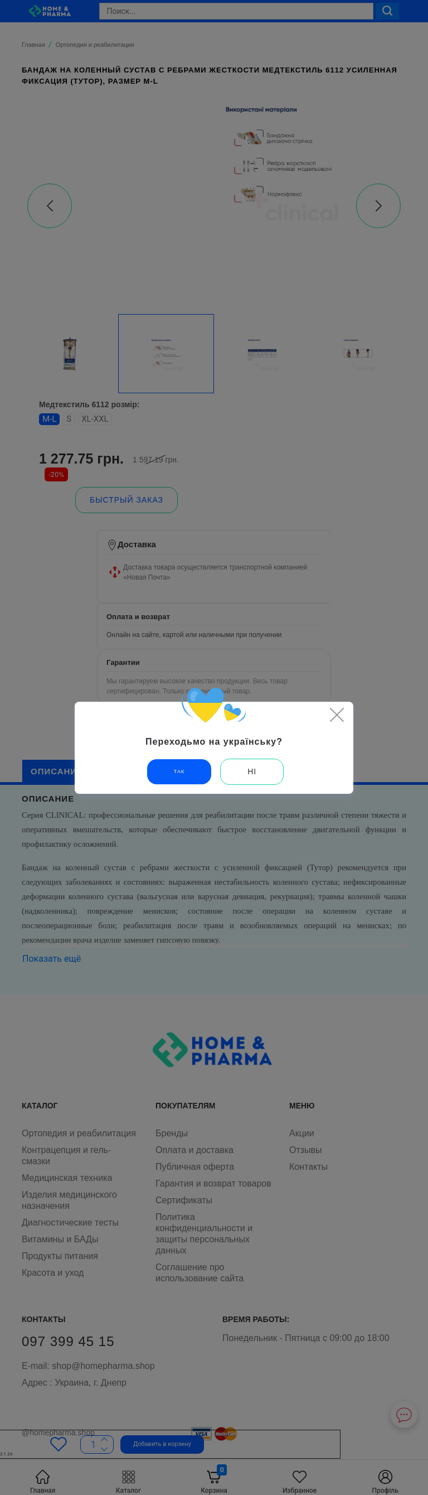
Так (179, 771)
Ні (251, 771)
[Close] (336, 714)
